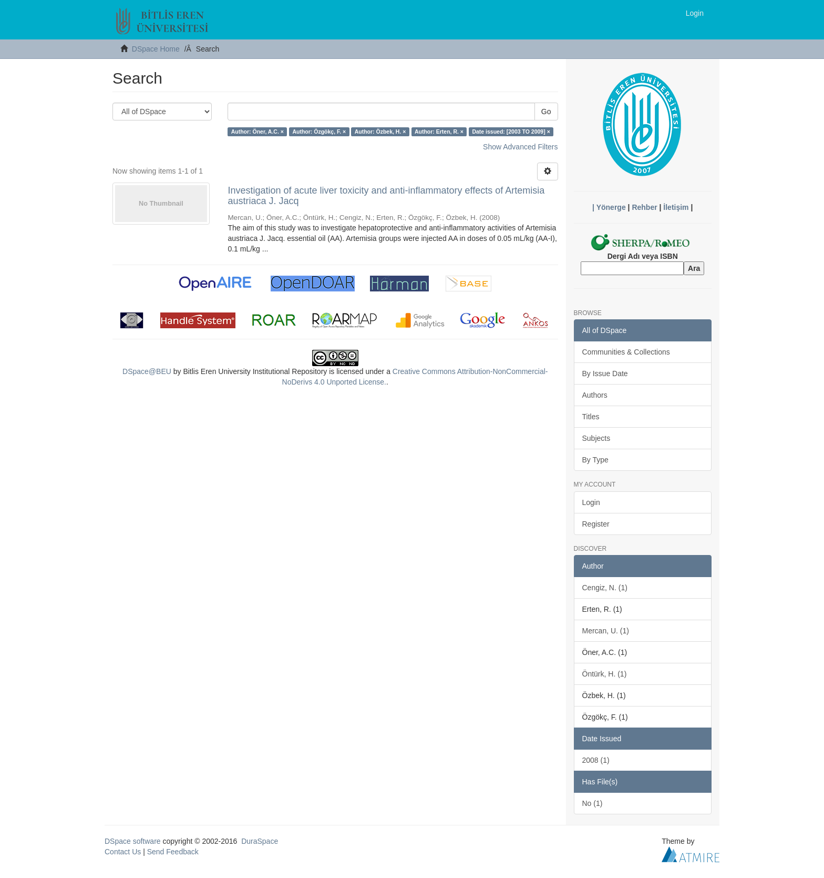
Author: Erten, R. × (439, 131)
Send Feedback (173, 851)
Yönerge (611, 207)
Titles (591, 416)
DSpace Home (156, 49)
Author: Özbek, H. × (380, 131)
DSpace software (133, 841)
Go (546, 111)
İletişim (675, 207)
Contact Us (123, 851)
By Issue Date (605, 373)
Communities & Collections (626, 352)
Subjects (596, 438)
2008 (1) (596, 760)
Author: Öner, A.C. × (257, 131)
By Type (595, 460)
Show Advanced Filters (520, 147)
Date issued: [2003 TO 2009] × (511, 131)
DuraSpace (259, 841)
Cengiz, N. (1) (604, 587)
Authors (594, 395)
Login (591, 502)
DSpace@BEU (146, 371)
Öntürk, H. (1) (604, 674)
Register (596, 524)
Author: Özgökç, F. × (319, 131)
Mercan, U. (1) (605, 631)
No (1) (592, 803)
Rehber (644, 207)
